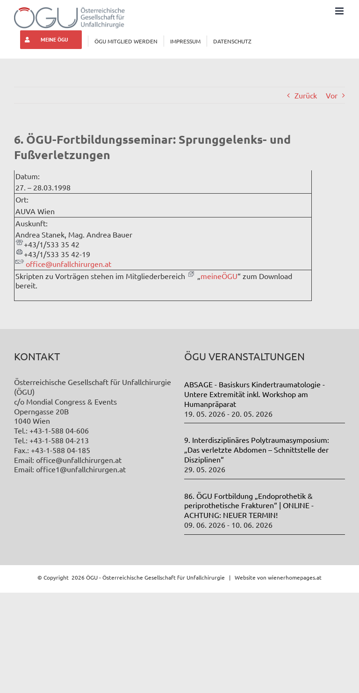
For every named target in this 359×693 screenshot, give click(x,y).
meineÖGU (219, 275)
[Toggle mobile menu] (340, 11)
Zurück (305, 95)
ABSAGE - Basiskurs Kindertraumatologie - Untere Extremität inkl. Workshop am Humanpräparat (254, 393)
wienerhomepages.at (295, 577)
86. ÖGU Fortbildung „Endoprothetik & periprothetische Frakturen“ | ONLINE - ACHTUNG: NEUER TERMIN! (249, 505)
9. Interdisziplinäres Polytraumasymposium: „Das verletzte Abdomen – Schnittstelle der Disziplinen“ (256, 449)
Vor (331, 95)
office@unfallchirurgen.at (68, 263)
